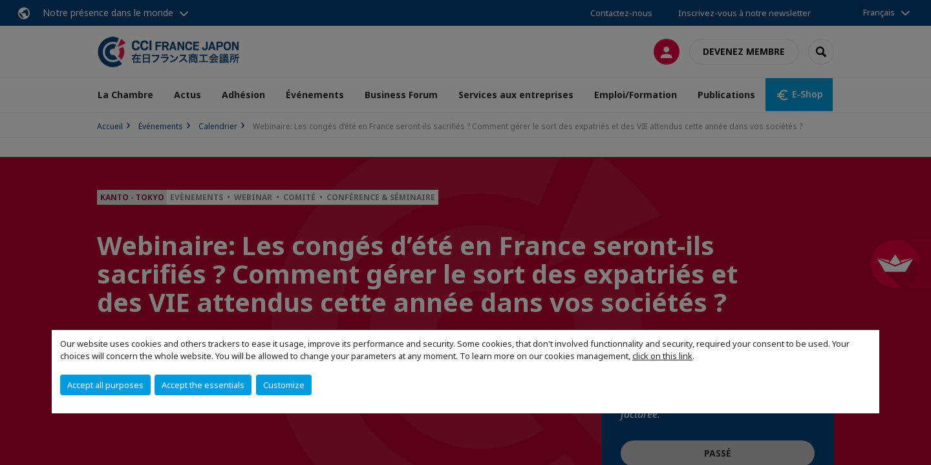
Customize (284, 385)
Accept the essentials (203, 385)
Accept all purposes (105, 385)
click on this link (662, 356)
